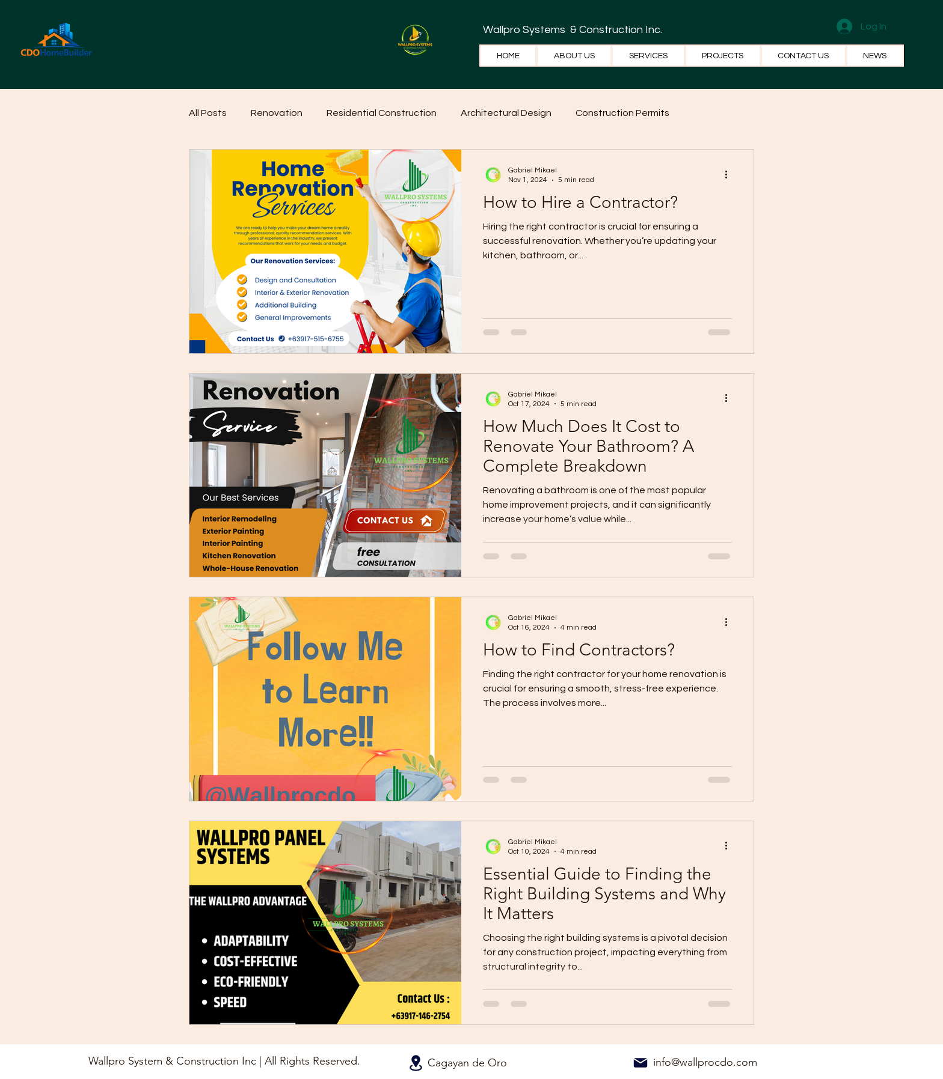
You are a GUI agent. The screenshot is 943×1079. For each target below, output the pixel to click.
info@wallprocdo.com (705, 1062)
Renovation (277, 113)
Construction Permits (622, 113)
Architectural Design (506, 113)
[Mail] (640, 1063)
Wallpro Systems (525, 29)
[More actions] (730, 174)
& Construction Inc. (615, 29)
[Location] (415, 1063)
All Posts (208, 113)
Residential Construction (382, 113)
